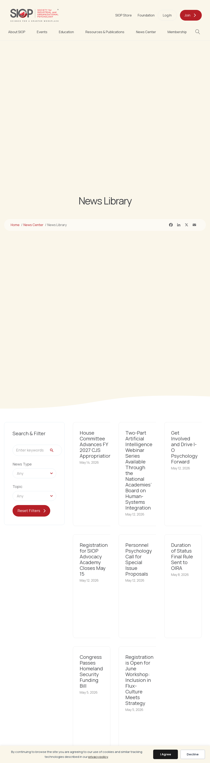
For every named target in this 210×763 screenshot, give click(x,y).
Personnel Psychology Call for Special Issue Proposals (138, 559)
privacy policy (98, 757)
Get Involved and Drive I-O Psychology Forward (184, 447)
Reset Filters (29, 510)
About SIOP (16, 32)
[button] (198, 31)
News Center (146, 32)
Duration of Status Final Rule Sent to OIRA (182, 556)
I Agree (165, 754)
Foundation (146, 15)
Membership (177, 32)
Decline (193, 754)
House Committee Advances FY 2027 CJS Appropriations (97, 444)
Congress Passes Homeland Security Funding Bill (91, 671)
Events (42, 32)
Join (187, 15)
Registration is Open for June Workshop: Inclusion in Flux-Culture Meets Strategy (139, 679)
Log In (167, 15)
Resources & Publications (104, 32)
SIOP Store (123, 15)
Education (66, 32)
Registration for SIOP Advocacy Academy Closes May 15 (94, 559)
